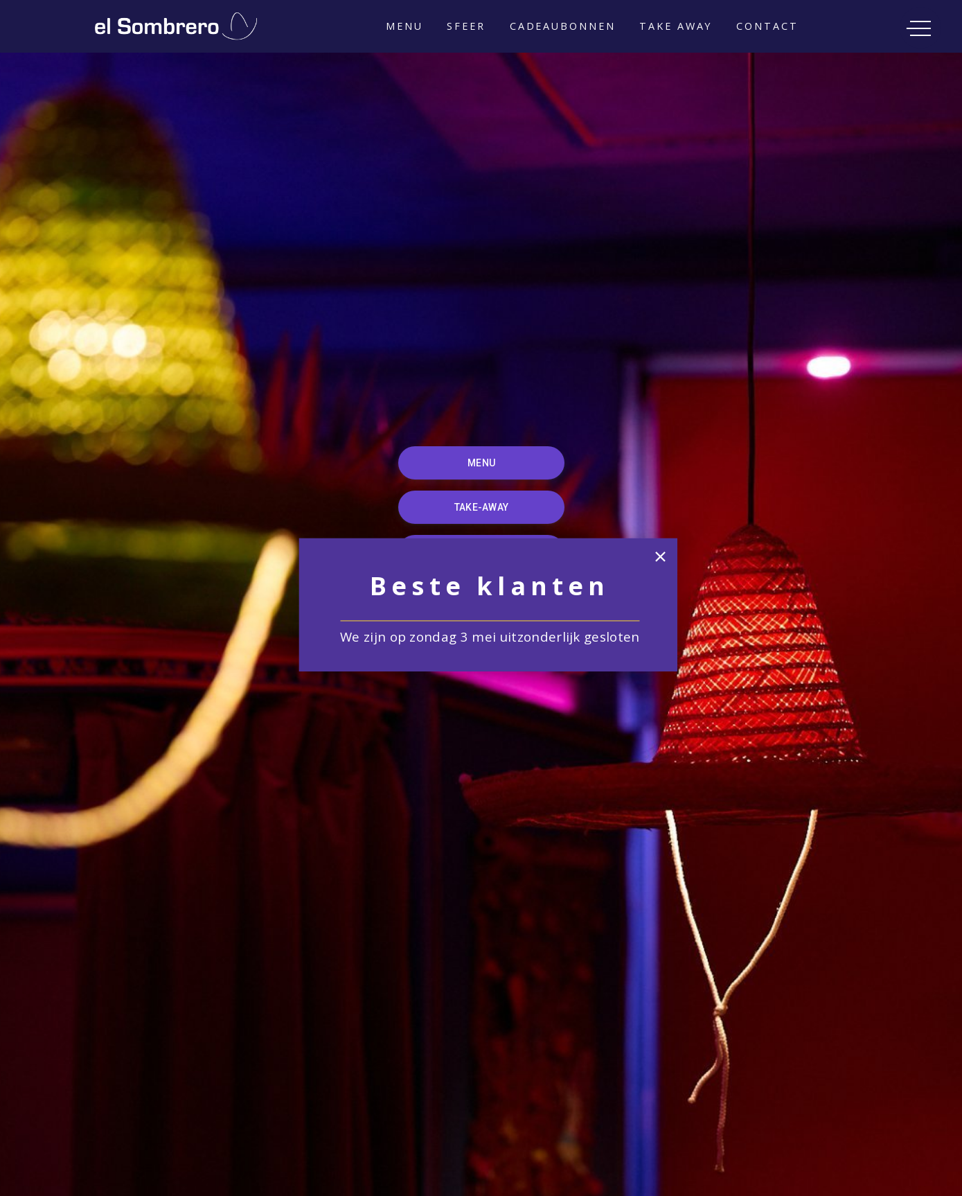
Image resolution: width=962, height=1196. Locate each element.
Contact (767, 26)
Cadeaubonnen (563, 26)
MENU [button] (481, 462)
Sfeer (466, 26)
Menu (404, 26)
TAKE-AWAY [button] (481, 507)
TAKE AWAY (675, 26)
